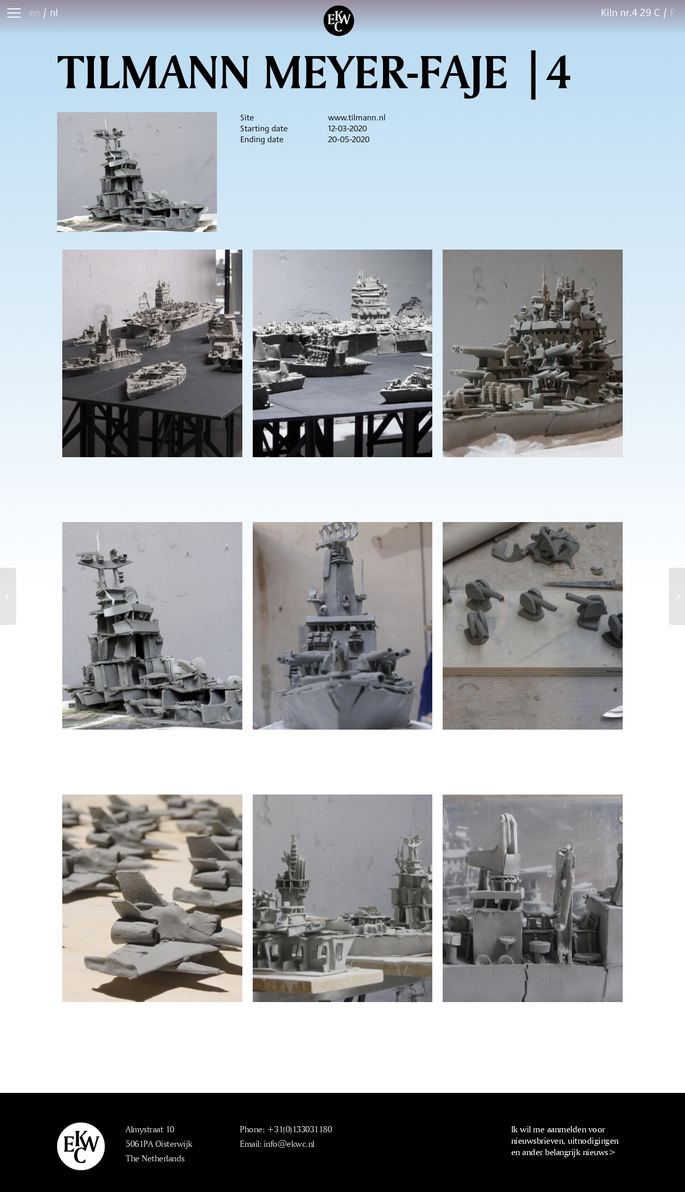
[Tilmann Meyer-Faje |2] (8, 596)
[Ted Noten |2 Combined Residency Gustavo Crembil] (677, 596)
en (34, 12)
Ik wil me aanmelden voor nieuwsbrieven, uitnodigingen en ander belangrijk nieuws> (565, 1140)
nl (54, 12)
